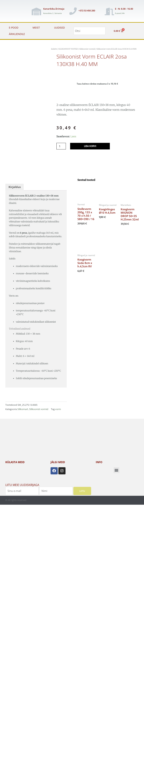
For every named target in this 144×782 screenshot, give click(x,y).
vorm (58, 409)
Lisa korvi (90, 146)
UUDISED (59, 27)
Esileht (54, 49)
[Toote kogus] (61, 146)
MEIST (36, 27)
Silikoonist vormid (87, 49)
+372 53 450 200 (86, 10)
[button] (116, 470)
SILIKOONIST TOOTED (68, 49)
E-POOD (13, 27)
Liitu (82, 490)
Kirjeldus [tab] (15, 187)
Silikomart (22, 409)
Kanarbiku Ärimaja (53, 8)
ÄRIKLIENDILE (17, 34)
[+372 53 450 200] (73, 11)
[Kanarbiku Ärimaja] (36, 11)
